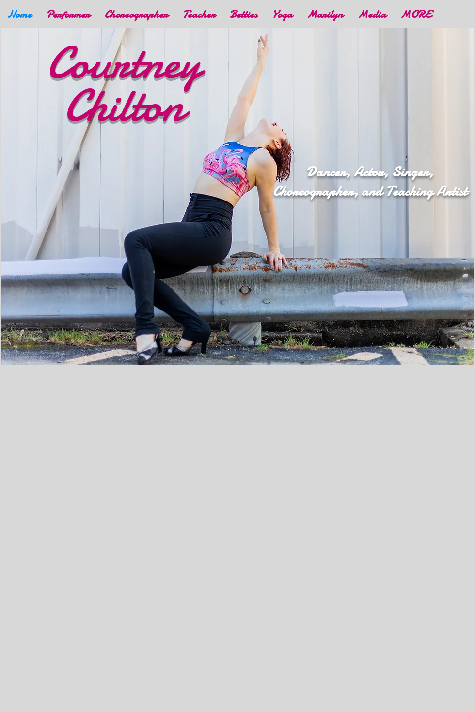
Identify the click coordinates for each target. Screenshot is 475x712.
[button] (371, 14)
